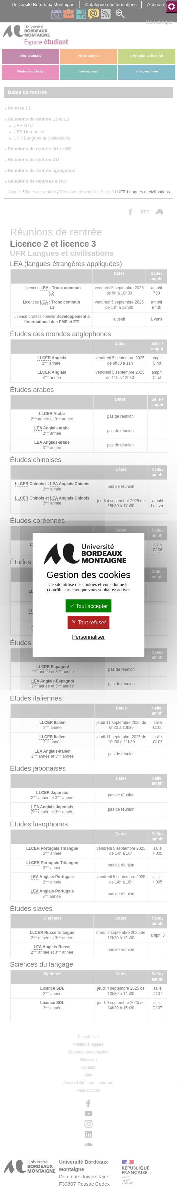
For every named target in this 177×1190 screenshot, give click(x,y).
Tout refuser (88, 622)
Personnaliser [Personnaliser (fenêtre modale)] (88, 637)
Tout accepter (88, 606)
